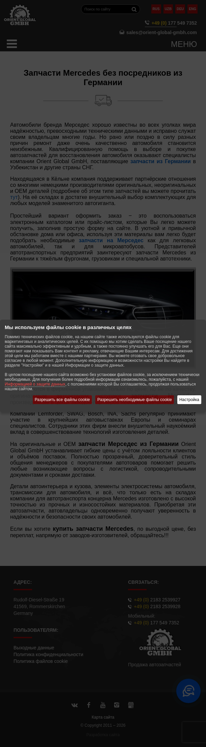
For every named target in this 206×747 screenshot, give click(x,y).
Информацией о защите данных (35, 384)
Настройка (189, 399)
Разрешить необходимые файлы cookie (134, 399)
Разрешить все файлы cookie (62, 399)
